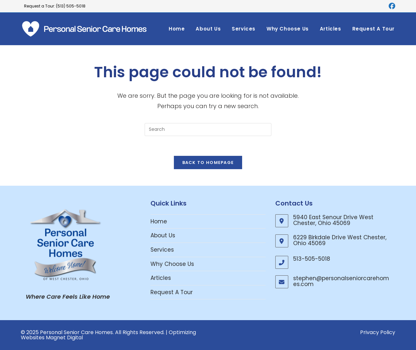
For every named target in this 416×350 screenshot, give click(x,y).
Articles (160, 278)
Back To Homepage (208, 162)
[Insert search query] (208, 129)
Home (158, 221)
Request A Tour (171, 292)
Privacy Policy (377, 332)
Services (162, 250)
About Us (162, 235)
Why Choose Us (172, 264)
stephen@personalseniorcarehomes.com (341, 281)
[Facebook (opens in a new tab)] (391, 6)
